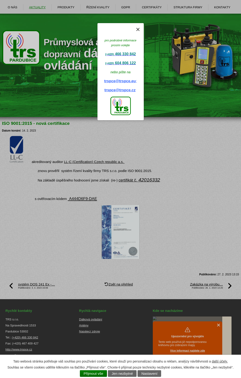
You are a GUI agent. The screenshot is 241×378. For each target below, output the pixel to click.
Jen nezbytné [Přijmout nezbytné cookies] (122, 373)
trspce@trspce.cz (120, 90)
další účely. (220, 361)
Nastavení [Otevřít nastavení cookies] (149, 373)
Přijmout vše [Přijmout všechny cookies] (93, 373)
